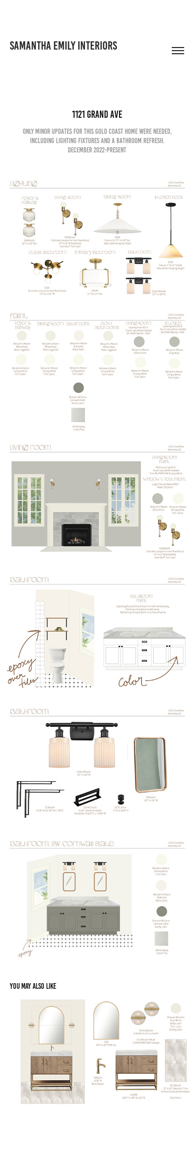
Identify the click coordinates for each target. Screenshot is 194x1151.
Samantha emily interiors (63, 45)
